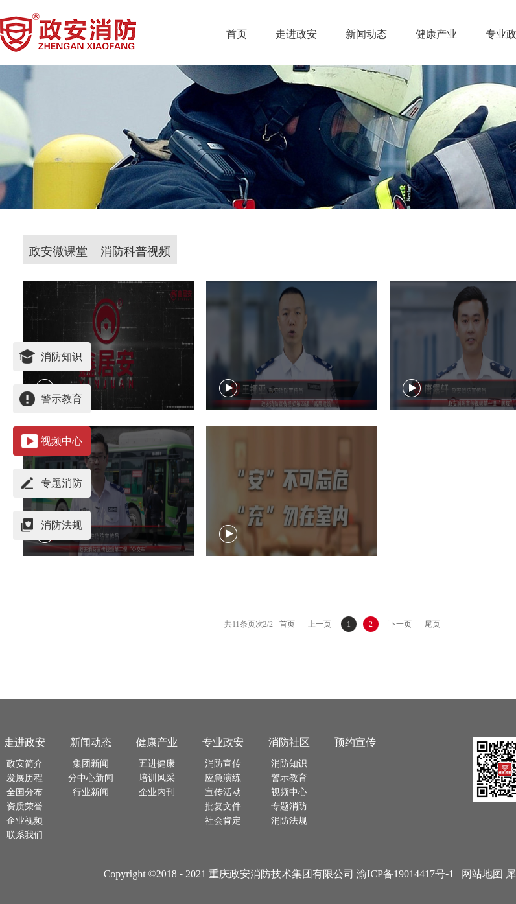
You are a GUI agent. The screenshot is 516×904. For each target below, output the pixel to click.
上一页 (319, 624)
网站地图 (479, 873)
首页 (236, 34)
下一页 (400, 624)
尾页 (432, 624)
